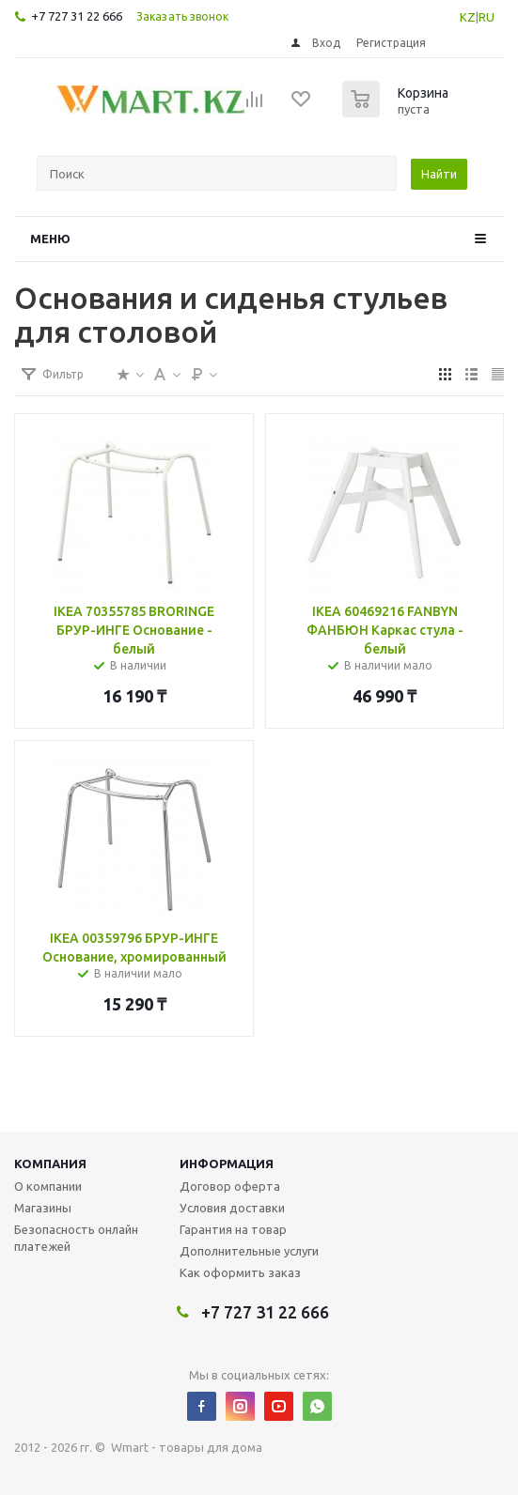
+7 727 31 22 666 (76, 16)
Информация (227, 1163)
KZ (468, 16)
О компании (48, 1186)
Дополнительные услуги (249, 1250)
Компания (50, 1163)
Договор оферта (230, 1186)
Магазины (42, 1207)
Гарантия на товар (233, 1229)
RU (486, 16)
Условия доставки (232, 1207)
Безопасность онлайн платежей (76, 1238)
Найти (439, 173)
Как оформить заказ (240, 1272)
